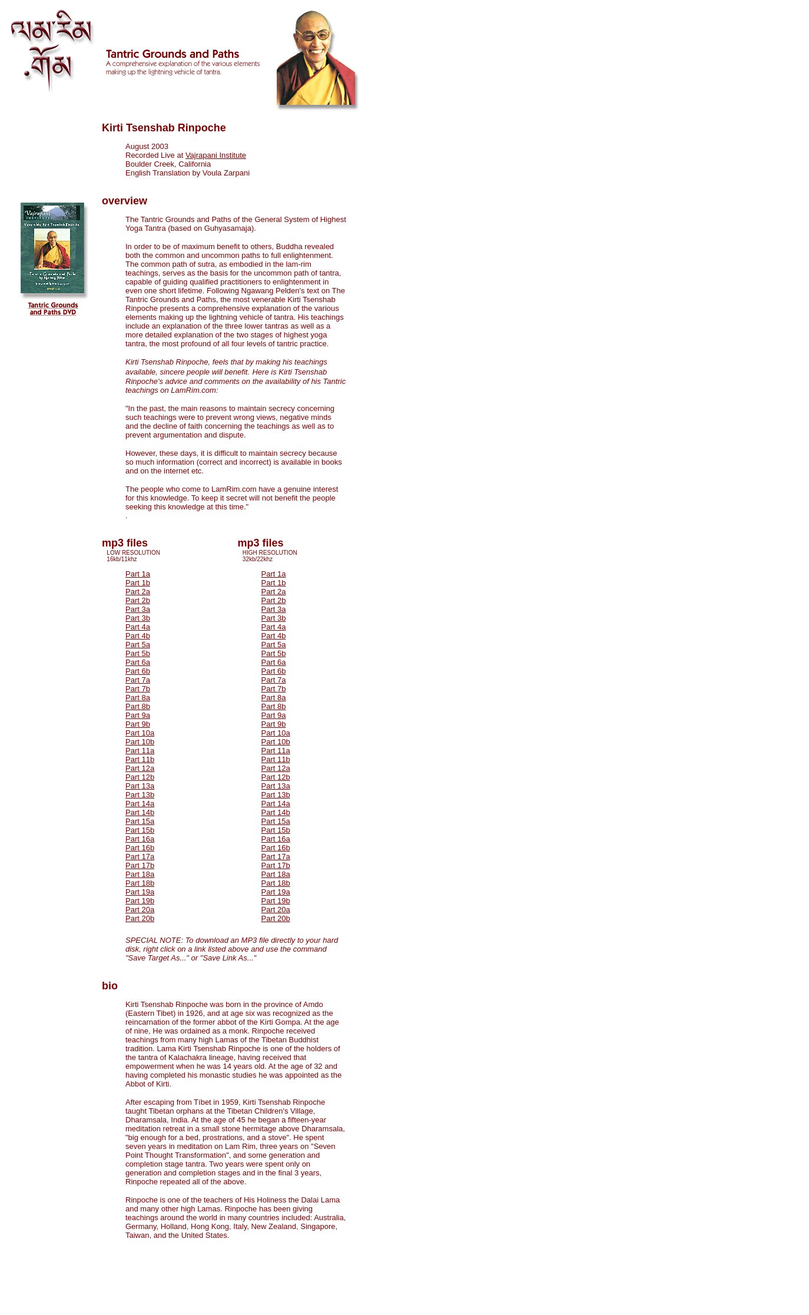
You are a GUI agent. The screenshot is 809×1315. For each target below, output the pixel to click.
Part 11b (139, 759)
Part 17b (139, 865)
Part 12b (139, 777)
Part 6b (137, 671)
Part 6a (137, 662)
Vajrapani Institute (215, 155)
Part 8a (137, 697)
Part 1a (137, 573)
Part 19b (139, 900)
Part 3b (137, 618)
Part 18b (139, 883)
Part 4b (137, 635)
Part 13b (139, 794)
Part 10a (139, 732)
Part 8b (137, 706)
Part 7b (137, 688)
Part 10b (139, 741)
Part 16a (139, 838)
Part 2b (137, 600)
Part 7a (137, 679)
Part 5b (137, 653)
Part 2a (137, 591)
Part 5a (137, 644)
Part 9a (137, 715)
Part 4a (137, 626)
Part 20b (139, 918)
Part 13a (139, 785)
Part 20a (139, 909)
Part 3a (137, 609)
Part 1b (137, 582)
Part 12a (139, 768)
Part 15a (139, 821)
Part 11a (139, 750)
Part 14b (139, 812)
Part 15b (139, 830)
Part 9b (137, 724)
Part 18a (139, 874)
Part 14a (139, 803)
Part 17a (139, 856)
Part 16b (139, 847)
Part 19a (139, 891)
